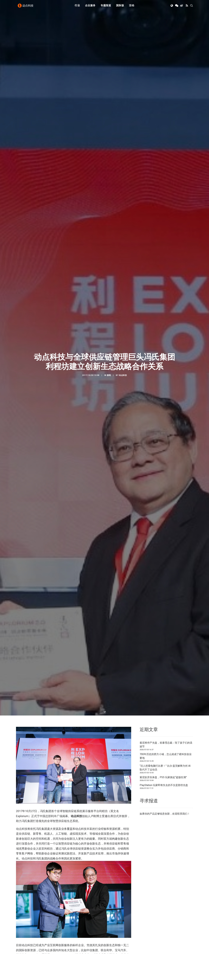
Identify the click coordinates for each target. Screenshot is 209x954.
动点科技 (123, 324)
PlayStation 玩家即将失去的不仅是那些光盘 (164, 681)
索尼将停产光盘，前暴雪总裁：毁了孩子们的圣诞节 (166, 641)
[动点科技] (26, 6)
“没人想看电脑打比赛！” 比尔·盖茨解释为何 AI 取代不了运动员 (165, 664)
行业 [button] (77, 6)
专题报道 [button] (106, 6)
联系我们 (182, 710)
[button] (172, 7)
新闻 (109, 324)
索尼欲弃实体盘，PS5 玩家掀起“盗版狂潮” (163, 673)
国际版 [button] (120, 6)
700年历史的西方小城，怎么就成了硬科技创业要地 (166, 652)
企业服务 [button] (90, 6)
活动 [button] (131, 6)
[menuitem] (77, 7)
